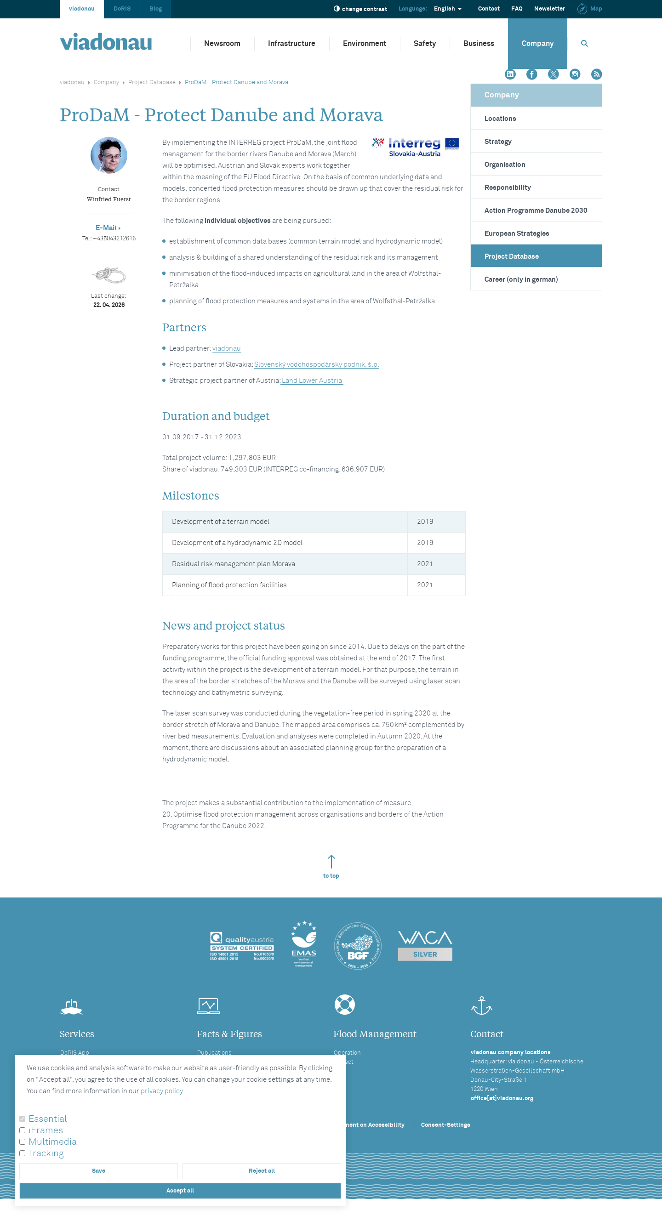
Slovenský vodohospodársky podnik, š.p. (316, 364)
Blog (155, 9)
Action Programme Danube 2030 (536, 210)
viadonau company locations (511, 1053)
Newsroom (222, 43)
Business (478, 43)
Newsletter (549, 9)
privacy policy (162, 1091)
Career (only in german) (521, 279)
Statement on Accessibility (367, 1125)
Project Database (152, 82)
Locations (500, 118)
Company (538, 43)
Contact (489, 9)
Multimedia (53, 1142)
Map (589, 9)
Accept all (180, 1191)
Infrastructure (291, 43)
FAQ (517, 9)
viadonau (82, 9)
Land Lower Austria (311, 380)
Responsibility (508, 187)
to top (331, 867)
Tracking (46, 1153)
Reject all (262, 1171)
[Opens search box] (584, 43)
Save (98, 1171)
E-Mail (106, 228)
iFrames (46, 1130)
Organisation (505, 164)
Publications (214, 1053)
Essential (48, 1119)
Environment (364, 43)
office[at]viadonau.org (502, 1099)
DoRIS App (74, 1053)
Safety (425, 43)
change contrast (360, 9)
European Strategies (517, 233)
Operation (347, 1053)
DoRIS (122, 9)
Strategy (498, 141)
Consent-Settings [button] (445, 1125)
